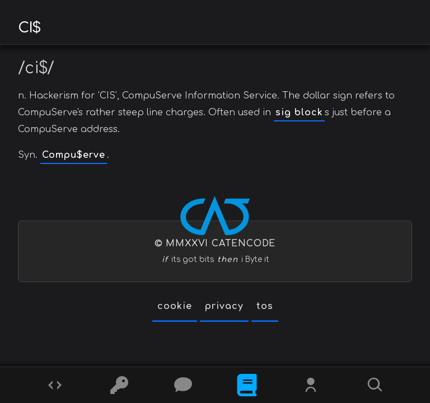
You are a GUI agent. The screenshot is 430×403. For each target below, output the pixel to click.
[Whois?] (311, 385)
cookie (174, 306)
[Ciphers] (119, 385)
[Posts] (183, 385)
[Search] (375, 385)
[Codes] (55, 385)
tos (264, 306)
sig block (299, 112)
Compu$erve (73, 155)
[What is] (247, 385)
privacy (224, 306)
